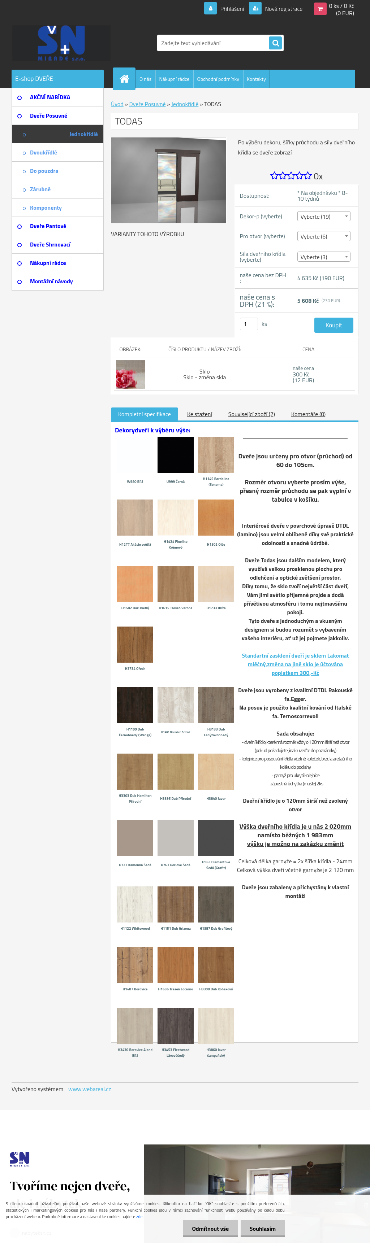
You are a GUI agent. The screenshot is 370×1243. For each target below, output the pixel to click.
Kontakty (256, 79)
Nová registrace (283, 8)
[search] (275, 43)
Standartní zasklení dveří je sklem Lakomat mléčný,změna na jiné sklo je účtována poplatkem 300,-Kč (295, 664)
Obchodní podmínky (218, 79)
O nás (145, 79)
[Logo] (61, 43)
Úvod (117, 104)
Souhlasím (262, 1228)
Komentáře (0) (308, 414)
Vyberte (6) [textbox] (314, 236)
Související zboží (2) (251, 414)
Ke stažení (199, 414)
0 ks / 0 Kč (341, 5)
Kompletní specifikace (144, 414)
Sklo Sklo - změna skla (204, 374)
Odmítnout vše (210, 1228)
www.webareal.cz (89, 1089)
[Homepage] (127, 79)
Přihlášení (232, 8)
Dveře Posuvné (147, 104)
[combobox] (323, 216)
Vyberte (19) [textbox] (316, 216)
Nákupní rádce (174, 79)
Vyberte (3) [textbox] (314, 257)
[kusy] (249, 324)
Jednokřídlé (184, 104)
